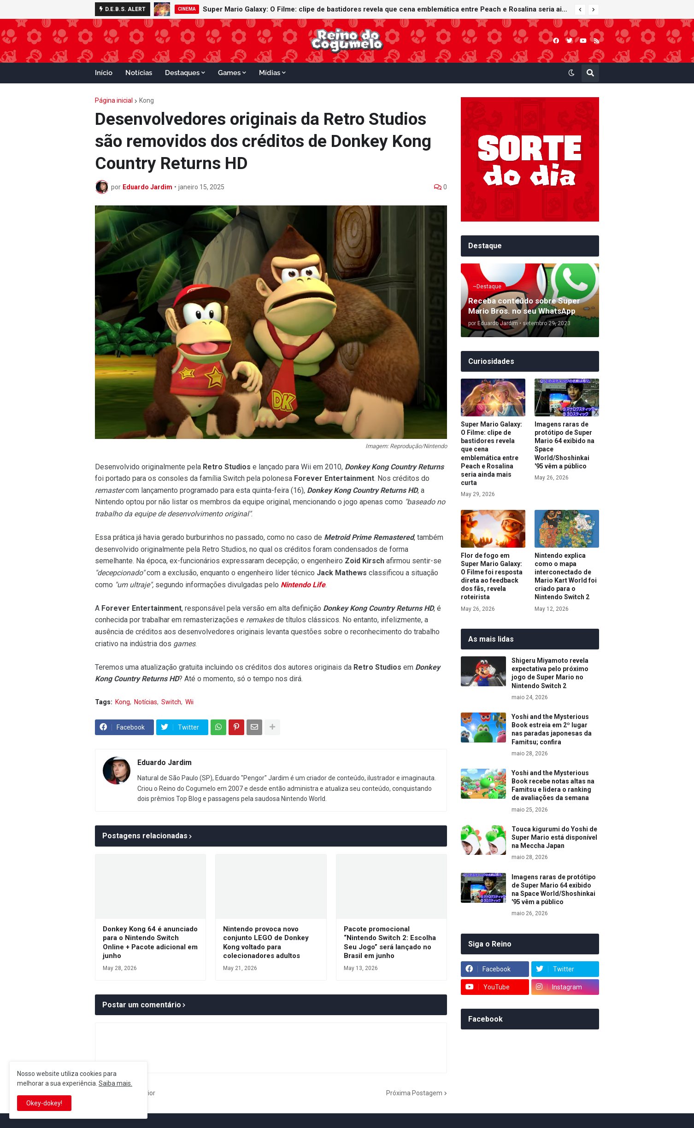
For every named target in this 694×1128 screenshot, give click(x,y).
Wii (189, 702)
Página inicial (114, 100)
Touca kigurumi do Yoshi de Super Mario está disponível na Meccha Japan (554, 837)
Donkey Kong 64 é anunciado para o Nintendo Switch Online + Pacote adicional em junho (150, 942)
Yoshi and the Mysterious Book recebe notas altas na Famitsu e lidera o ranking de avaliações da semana (553, 785)
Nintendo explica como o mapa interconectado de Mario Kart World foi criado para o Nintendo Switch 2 (566, 576)
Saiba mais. (115, 1083)
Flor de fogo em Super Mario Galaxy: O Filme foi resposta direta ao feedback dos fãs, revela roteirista (492, 576)
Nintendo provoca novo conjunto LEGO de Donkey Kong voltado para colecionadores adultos (266, 942)
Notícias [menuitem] (138, 73)
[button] (580, 9)
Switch (171, 702)
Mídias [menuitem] (269, 73)
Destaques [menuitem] (182, 73)
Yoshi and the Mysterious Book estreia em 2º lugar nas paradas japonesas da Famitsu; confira (552, 729)
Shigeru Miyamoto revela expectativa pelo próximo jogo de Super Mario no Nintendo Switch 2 (550, 673)
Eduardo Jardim (164, 762)
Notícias (145, 702)
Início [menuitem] (103, 73)
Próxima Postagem (414, 1093)
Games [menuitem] (229, 73)
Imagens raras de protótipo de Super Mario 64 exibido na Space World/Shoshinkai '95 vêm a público (564, 445)
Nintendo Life (303, 584)
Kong (146, 100)
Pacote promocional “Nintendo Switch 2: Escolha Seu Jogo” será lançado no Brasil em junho (390, 942)
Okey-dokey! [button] (44, 1103)
